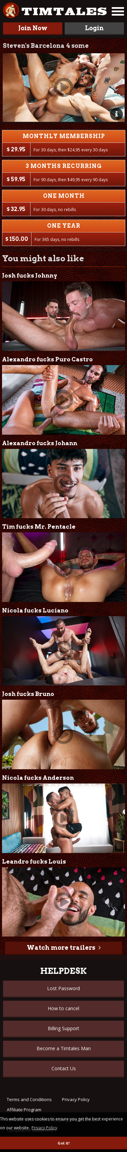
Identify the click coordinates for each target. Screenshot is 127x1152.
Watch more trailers (61, 947)
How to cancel (63, 1008)
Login (94, 28)
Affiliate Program (24, 1110)
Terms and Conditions (29, 1099)
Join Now (32, 28)
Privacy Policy (76, 1099)
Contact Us (63, 1068)
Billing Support (63, 1028)
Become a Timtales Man (64, 1048)
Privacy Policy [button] (44, 1128)
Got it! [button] (63, 1143)
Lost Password (63, 988)
